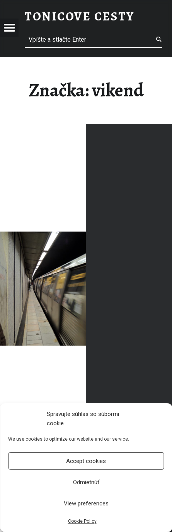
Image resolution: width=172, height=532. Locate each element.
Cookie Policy (82, 521)
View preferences (86, 503)
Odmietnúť (86, 482)
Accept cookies (86, 461)
